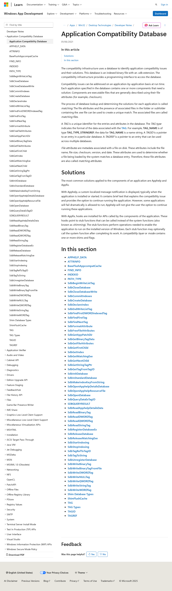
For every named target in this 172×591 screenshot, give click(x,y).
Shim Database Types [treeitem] (20, 320)
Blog (46, 580)
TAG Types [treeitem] (14, 335)
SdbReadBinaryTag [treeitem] (18, 225)
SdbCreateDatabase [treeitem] (19, 96)
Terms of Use (90, 580)
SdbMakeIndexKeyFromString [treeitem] (24, 190)
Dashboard (160, 13)
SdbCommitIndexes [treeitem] (19, 91)
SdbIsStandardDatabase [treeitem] (21, 185)
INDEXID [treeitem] (13, 66)
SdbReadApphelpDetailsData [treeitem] (24, 220)
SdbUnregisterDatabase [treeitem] (21, 280)
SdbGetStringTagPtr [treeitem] (19, 170)
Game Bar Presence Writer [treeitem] (20, 404)
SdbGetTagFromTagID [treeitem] (20, 175)
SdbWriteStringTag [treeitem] (19, 310)
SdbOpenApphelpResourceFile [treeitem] (24, 200)
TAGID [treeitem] (12, 340)
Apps (72, 25)
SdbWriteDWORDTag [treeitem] (20, 295)
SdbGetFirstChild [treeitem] (18, 150)
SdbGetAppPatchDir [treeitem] (19, 135)
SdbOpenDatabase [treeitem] (19, 205)
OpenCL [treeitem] (11, 479)
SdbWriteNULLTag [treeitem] (18, 300)
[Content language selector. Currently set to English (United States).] (19, 572)
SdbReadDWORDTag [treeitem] (19, 230)
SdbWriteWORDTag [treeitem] (19, 315)
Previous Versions (30, 580)
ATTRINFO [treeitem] (14, 51)
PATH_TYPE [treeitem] (15, 71)
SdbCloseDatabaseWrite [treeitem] (21, 86)
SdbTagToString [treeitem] (17, 275)
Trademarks (107, 580)
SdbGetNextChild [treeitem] (18, 165)
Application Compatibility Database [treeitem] (28, 41)
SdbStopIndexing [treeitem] (18, 265)
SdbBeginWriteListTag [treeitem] (20, 76)
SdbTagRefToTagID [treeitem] (18, 270)
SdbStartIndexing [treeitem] (18, 260)
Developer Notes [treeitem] (15, 31)
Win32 (81, 25)
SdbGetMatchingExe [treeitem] (19, 160)
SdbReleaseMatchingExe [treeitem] (21, 255)
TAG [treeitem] (11, 330)
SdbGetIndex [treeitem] (16, 155)
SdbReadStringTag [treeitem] (18, 240)
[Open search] (156, 5)
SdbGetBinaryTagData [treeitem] (20, 141)
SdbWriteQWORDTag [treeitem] (20, 305)
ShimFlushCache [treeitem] (17, 325)
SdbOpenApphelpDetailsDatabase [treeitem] (26, 195)
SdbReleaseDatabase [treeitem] (20, 250)
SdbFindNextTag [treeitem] (17, 121)
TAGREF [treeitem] (13, 345)
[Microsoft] (6, 4)
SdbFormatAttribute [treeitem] (19, 126)
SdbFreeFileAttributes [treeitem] (20, 130)
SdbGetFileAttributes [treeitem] (20, 145)
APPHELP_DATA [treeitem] (17, 46)
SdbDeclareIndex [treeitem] (18, 101)
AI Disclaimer (10, 580)
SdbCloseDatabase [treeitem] (19, 81)
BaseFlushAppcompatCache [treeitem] (23, 56)
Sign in (164, 4)
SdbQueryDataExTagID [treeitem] (21, 210)
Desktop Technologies (100, 25)
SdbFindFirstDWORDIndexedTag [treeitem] (25, 111)
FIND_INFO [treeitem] (15, 61)
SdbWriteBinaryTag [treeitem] (19, 285)
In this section (71, 60)
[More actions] (165, 25)
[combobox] (28, 25)
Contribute (60, 580)
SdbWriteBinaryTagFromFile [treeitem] (23, 290)
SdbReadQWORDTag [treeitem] (20, 235)
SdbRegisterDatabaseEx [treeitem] (21, 245)
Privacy (73, 580)
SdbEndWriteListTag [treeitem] (19, 106)
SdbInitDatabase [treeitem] (17, 180)
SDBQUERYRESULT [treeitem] (19, 215)
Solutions (69, 55)
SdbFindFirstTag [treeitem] (17, 116)
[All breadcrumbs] (64, 25)
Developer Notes (123, 25)
